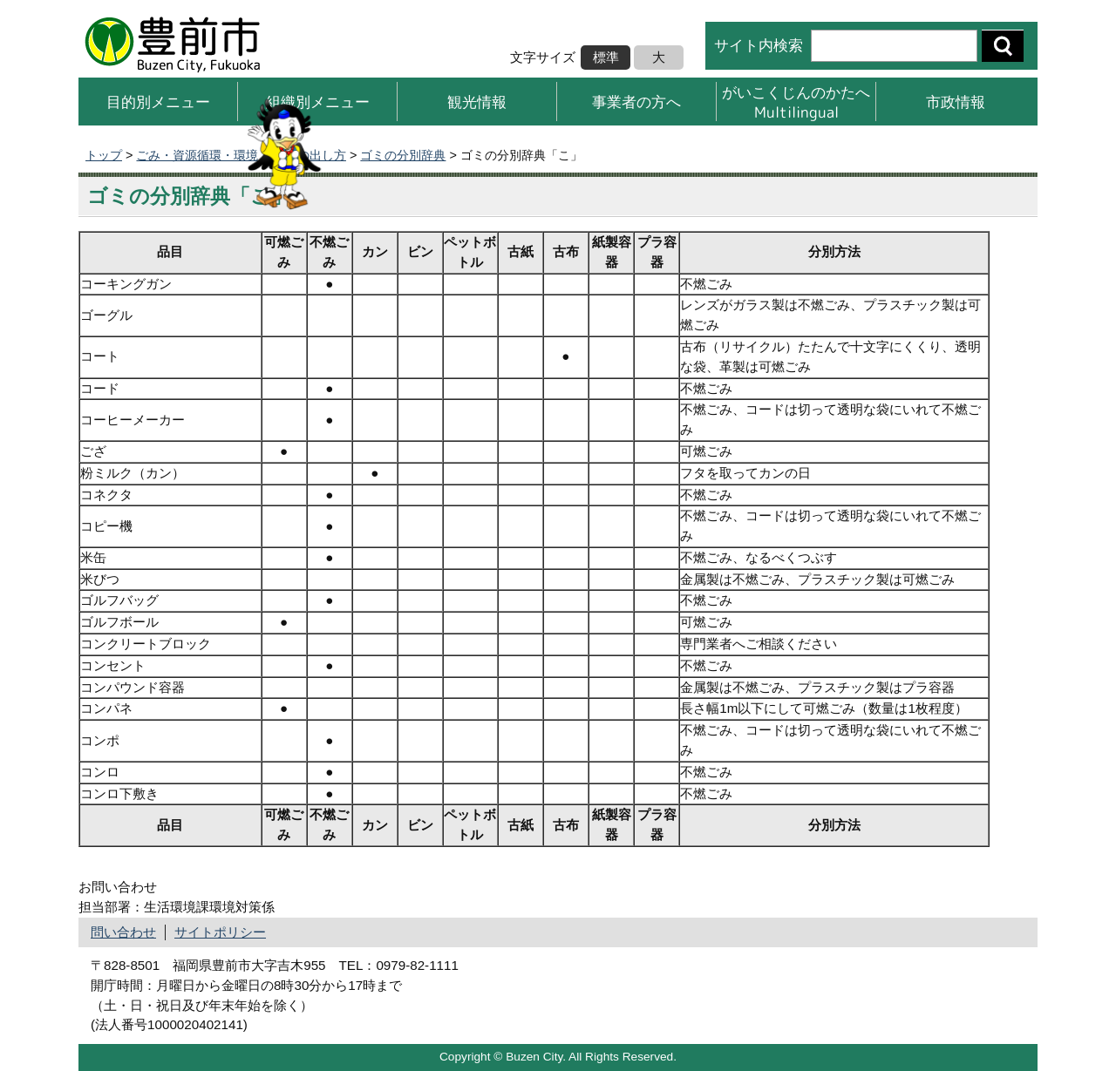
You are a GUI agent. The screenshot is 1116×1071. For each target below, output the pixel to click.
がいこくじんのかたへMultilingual (796, 101)
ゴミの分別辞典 (403, 155)
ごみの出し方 (309, 155)
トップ (103, 155)
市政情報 (955, 102)
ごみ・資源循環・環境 (197, 155)
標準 (606, 57)
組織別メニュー (318, 102)
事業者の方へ (636, 102)
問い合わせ (123, 932)
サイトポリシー (220, 932)
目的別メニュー (158, 102)
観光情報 (477, 102)
